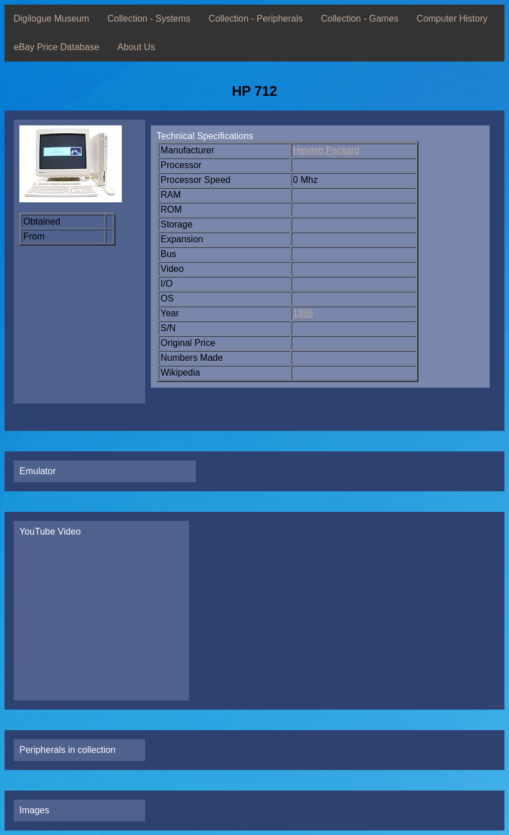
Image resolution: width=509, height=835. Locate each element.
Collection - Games (360, 18)
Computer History (452, 18)
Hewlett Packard (326, 150)
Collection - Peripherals (255, 18)
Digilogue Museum (51, 18)
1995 (303, 313)
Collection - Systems (149, 18)
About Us (136, 47)
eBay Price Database (56, 47)
